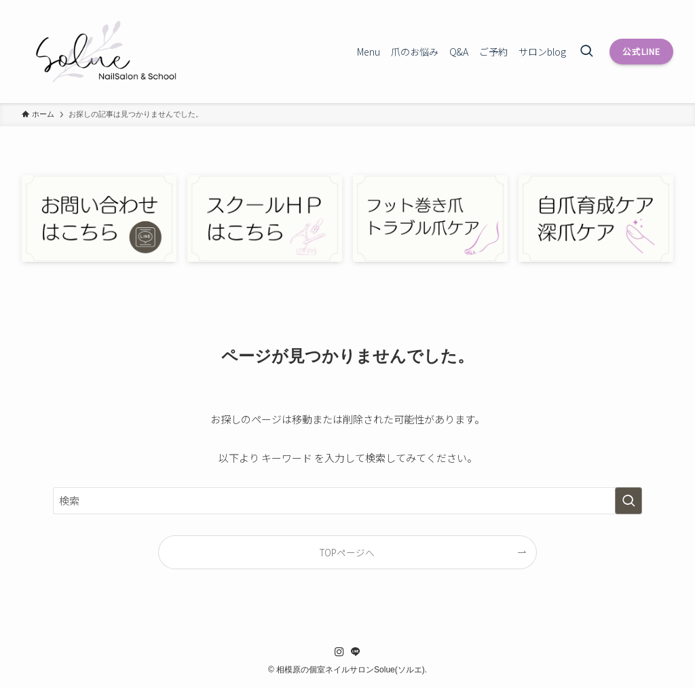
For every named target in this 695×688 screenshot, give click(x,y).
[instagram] (339, 652)
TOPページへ (347, 552)
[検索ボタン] (586, 51)
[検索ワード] (347, 500)
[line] (356, 652)
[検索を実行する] (628, 500)
